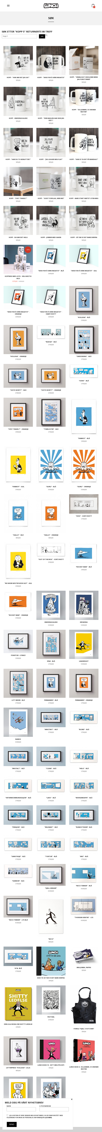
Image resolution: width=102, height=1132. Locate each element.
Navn (21, 1108)
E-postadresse (54, 1108)
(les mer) (48, 1118)
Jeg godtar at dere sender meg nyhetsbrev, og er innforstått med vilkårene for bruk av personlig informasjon (35, 1116)
